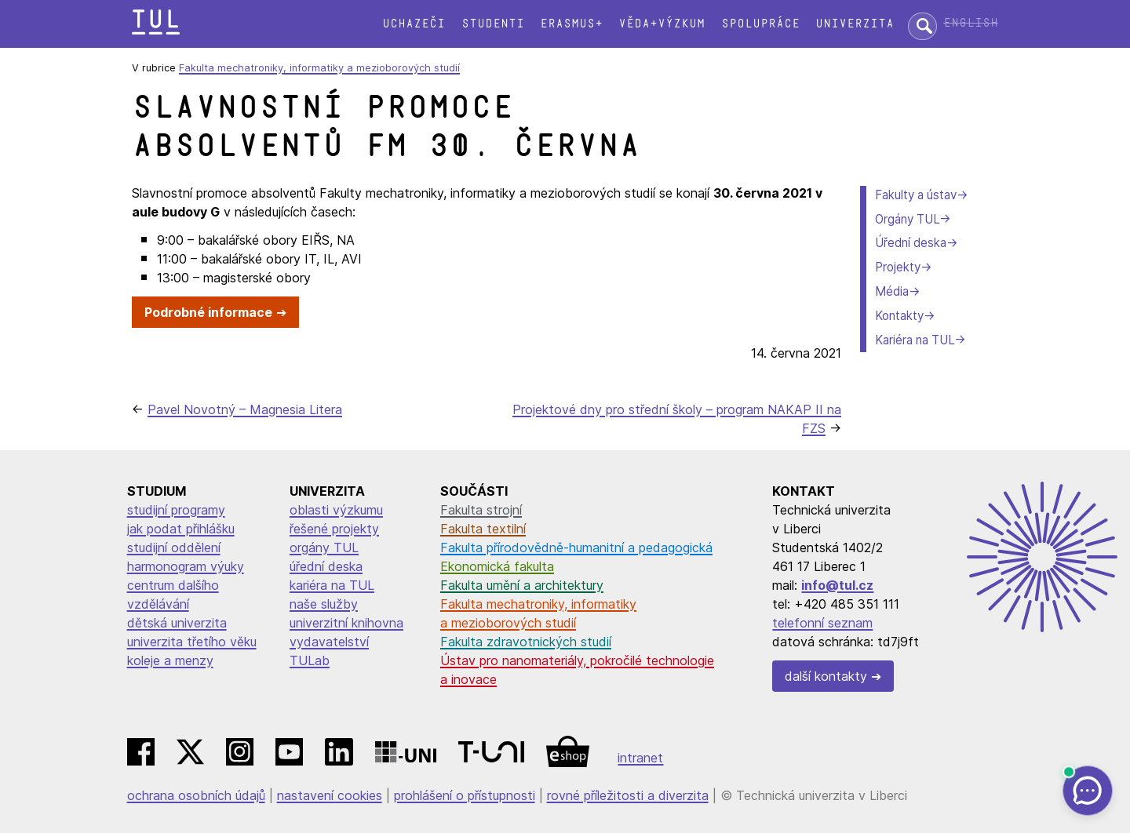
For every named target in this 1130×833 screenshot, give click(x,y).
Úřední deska (910, 242)
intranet (640, 758)
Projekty (897, 267)
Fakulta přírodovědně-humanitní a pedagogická (576, 547)
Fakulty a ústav (916, 194)
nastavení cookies (329, 795)
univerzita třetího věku (192, 641)
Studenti (492, 23)
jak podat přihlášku (181, 529)
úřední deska (326, 566)
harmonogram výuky (185, 566)
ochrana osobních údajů (196, 795)
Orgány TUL (907, 219)
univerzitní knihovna (346, 623)
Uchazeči (413, 23)
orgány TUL (324, 547)
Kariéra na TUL (914, 340)
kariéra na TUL (332, 585)
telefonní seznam (822, 623)
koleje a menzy (170, 660)
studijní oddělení (174, 547)
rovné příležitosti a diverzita (628, 795)
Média (892, 291)
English (970, 23)
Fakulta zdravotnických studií (525, 641)
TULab (310, 660)
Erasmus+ (571, 23)
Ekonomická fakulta (497, 566)
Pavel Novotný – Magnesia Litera (245, 409)
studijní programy (176, 510)
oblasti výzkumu (336, 510)
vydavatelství (329, 641)
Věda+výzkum (661, 23)
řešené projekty (334, 529)
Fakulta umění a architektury (521, 585)
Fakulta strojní (481, 510)
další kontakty (826, 676)
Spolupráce (760, 23)
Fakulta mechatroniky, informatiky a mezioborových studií (319, 68)
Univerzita (854, 23)
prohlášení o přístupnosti (464, 795)
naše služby (324, 604)
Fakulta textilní (483, 529)
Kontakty (899, 315)
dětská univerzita (177, 623)
